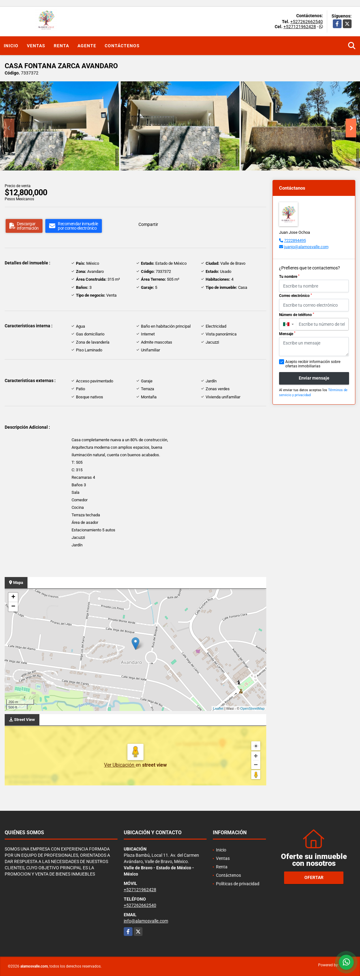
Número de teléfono (296, 314)
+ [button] (13, 597)
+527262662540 (306, 21)
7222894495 (295, 240)
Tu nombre (289, 276)
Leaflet (218, 708)
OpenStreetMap (252, 708)
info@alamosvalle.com (146, 920)
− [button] (13, 606)
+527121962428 (299, 26)
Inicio (11, 45)
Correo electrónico (295, 295)
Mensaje (287, 333)
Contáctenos (122, 45)
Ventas (36, 45)
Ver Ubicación (120, 765)
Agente (87, 45)
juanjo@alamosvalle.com (306, 246)
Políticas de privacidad (237, 883)
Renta (61, 45)
